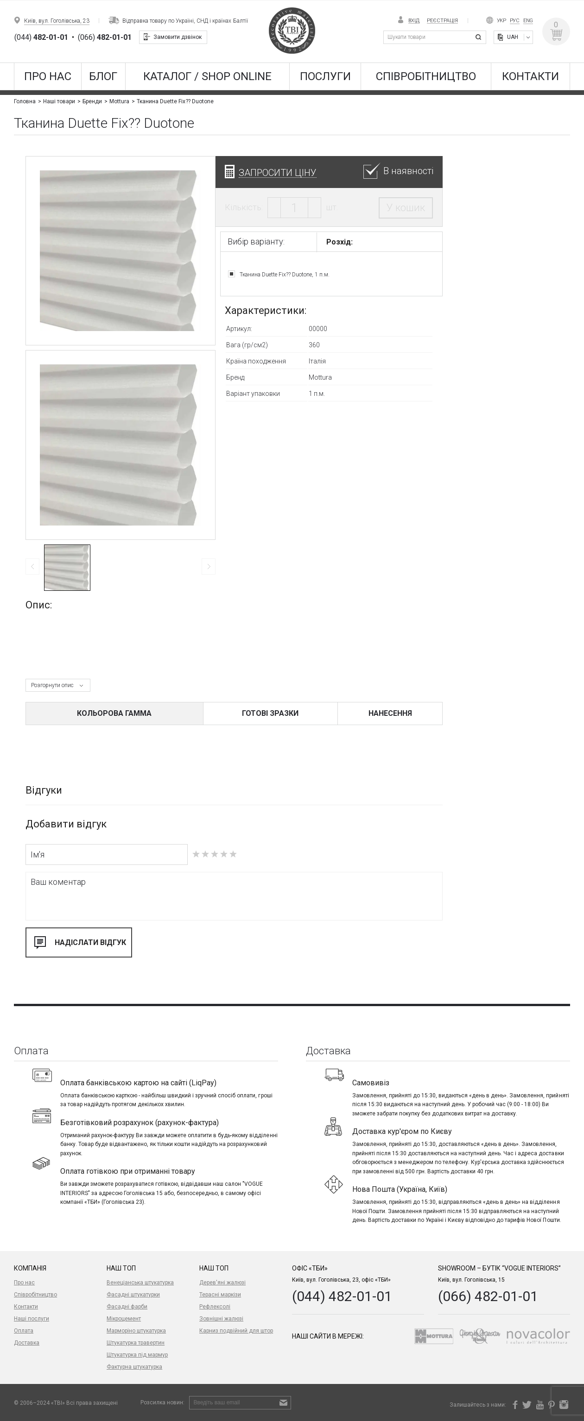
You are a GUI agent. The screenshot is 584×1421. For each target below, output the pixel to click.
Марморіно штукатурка (136, 1330)
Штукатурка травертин (136, 1343)
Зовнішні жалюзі (221, 1318)
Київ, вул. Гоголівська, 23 (56, 21)
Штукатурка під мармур (137, 1355)
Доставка (26, 1343)
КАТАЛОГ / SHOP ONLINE (207, 76)
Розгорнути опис (52, 685)
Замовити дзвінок (177, 37)
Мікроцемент (124, 1318)
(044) (41, 37)
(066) (105, 37)
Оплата (23, 1330)
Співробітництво (426, 76)
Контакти (530, 76)
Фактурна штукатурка (134, 1367)
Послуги (325, 76)
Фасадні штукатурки (133, 1294)
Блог (103, 76)
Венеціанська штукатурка (140, 1282)
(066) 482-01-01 (488, 1296)
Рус (515, 21)
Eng (528, 21)
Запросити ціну (278, 172)
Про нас (47, 76)
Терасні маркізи (220, 1294)
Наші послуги (31, 1318)
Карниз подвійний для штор (236, 1330)
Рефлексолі (214, 1306)
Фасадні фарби (127, 1306)
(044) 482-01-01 (342, 1296)
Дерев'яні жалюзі (222, 1282)
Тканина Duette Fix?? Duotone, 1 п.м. (285, 274)
